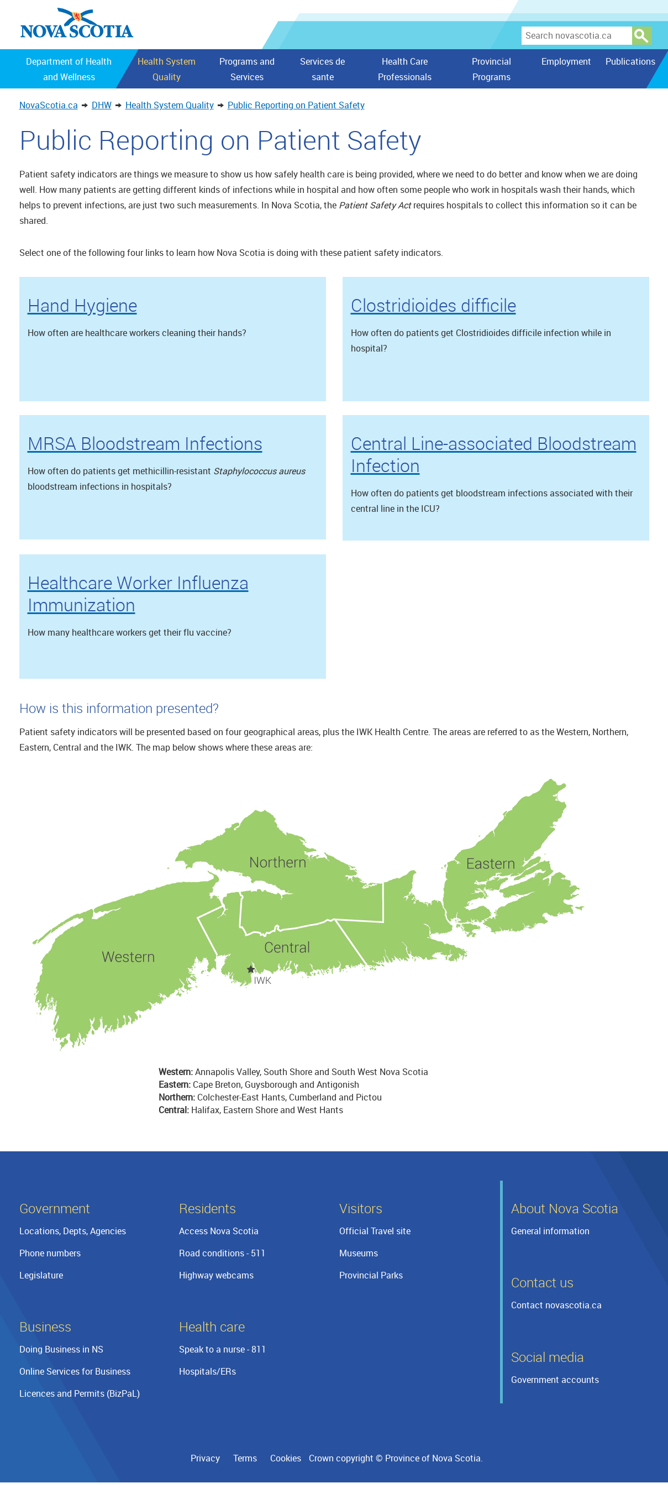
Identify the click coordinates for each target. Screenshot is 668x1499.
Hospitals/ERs (207, 1371)
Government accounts (555, 1380)
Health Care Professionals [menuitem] (405, 69)
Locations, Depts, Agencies (72, 1231)
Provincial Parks (371, 1275)
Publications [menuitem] (630, 61)
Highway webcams (216, 1275)
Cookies (285, 1458)
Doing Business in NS (61, 1349)
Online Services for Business (74, 1371)
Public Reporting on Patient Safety (296, 105)
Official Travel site (375, 1231)
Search (642, 36)
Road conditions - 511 (222, 1253)
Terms (245, 1458)
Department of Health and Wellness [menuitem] (69, 69)
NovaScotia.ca (48, 105)
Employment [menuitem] (566, 61)
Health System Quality (169, 105)
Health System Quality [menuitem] (166, 69)
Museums (358, 1253)
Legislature (41, 1275)
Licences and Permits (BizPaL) (79, 1393)
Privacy (205, 1458)
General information (550, 1231)
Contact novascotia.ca (556, 1305)
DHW (102, 105)
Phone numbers (50, 1253)
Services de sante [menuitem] (322, 69)
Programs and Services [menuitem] (247, 69)
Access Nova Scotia (219, 1231)
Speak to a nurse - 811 (222, 1349)
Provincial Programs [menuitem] (491, 69)
